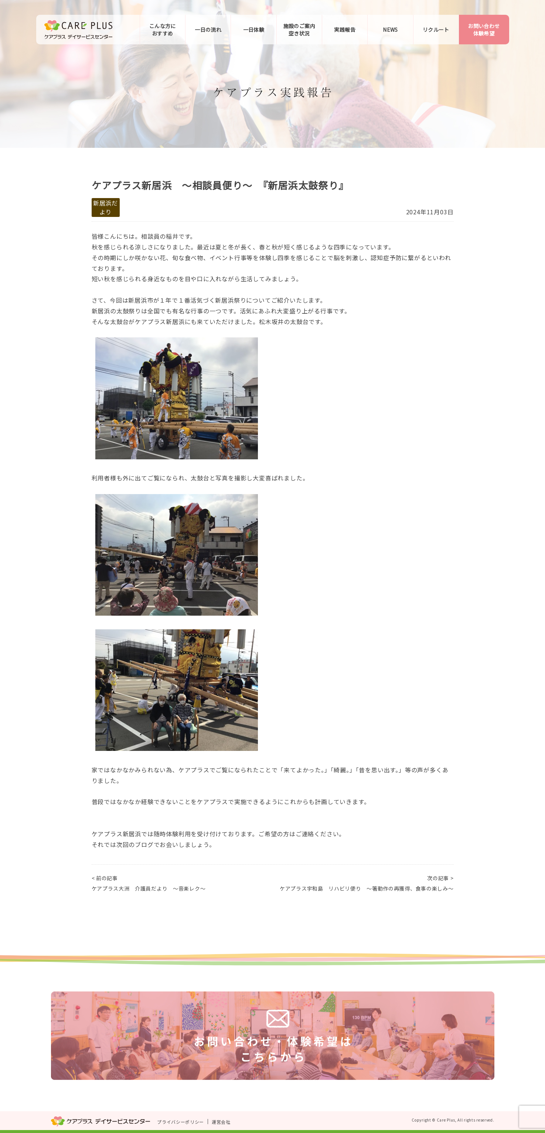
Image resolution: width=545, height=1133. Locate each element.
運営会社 (221, 1122)
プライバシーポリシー (180, 1122)
